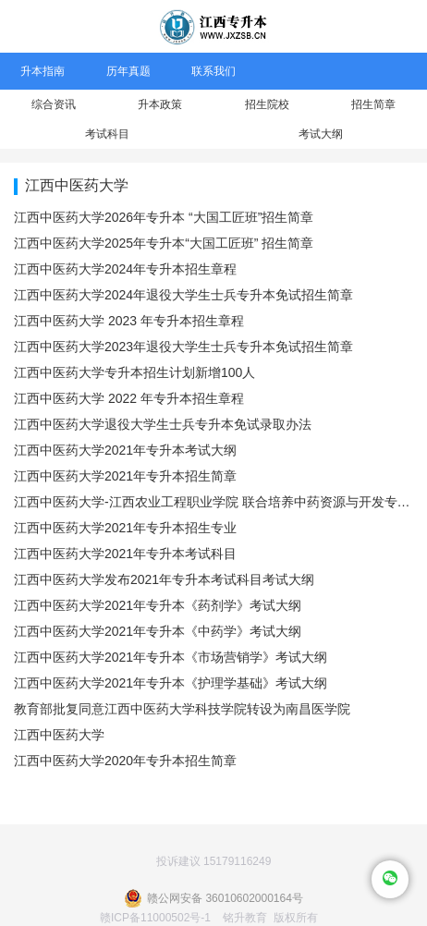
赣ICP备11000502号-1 (155, 917)
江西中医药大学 (59, 734)
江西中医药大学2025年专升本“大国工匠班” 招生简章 (163, 243)
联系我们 (213, 71)
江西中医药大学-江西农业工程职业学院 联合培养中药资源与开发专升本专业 (213, 501)
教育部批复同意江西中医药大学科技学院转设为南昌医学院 (182, 708)
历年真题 (128, 71)
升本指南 (42, 71)
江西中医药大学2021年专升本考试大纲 (125, 450)
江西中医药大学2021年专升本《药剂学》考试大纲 (157, 605)
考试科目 (107, 134)
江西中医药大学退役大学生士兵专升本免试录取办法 (162, 424)
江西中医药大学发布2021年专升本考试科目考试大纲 (164, 579)
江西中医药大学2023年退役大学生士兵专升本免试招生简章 (183, 346)
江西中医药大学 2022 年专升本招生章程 (129, 398)
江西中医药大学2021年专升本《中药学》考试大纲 (157, 631)
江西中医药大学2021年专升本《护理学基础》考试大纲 (170, 683)
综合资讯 (53, 104)
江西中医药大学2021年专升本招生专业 (125, 527)
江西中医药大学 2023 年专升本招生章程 (129, 320)
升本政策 (160, 104)
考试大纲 (321, 134)
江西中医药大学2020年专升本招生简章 (125, 760)
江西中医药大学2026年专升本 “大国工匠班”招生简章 (163, 217)
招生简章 (373, 104)
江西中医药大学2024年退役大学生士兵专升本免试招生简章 (183, 294)
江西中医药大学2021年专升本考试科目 (125, 553)
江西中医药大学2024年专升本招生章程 (125, 269)
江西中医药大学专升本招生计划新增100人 (134, 372)
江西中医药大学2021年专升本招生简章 (125, 476)
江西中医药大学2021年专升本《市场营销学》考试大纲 (170, 657)
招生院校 (267, 104)
